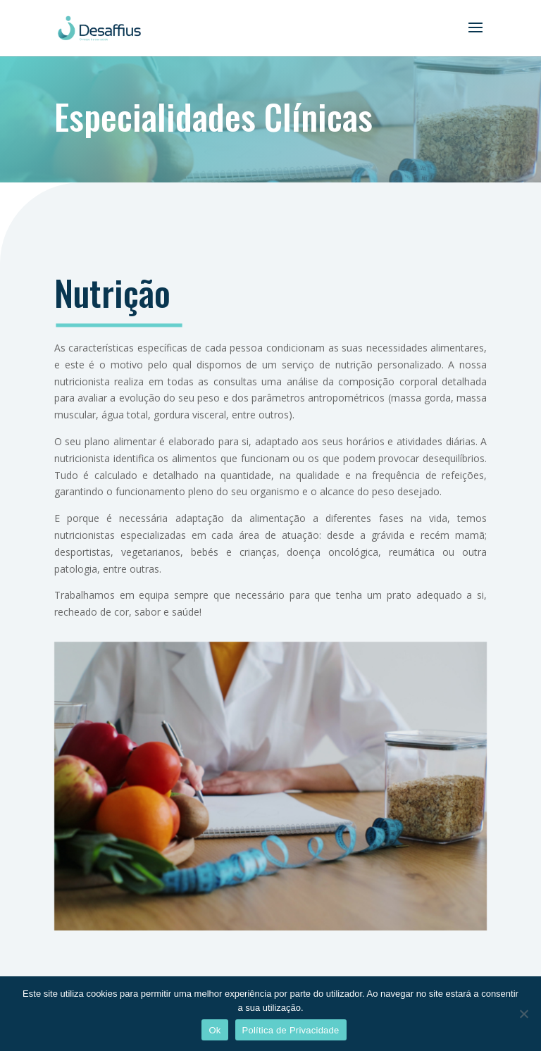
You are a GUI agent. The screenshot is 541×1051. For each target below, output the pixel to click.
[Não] (523, 1014)
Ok (214, 1030)
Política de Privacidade (291, 1030)
